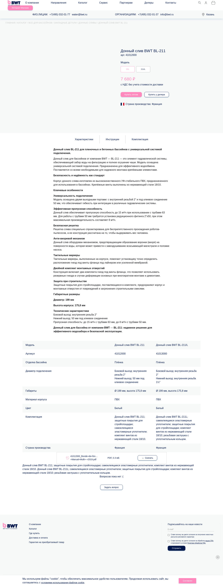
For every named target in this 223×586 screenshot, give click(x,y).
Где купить (34, 529)
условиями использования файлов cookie (65, 582)
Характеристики (84, 135)
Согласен (187, 581)
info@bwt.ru (167, 11)
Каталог (70, 3)
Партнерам (99, 3)
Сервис (84, 3)
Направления (53, 3)
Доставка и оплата (38, 534)
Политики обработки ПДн (196, 539)
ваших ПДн (210, 537)
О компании (34, 3)
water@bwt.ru (79, 11)
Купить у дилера (156, 91)
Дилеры (114, 3)
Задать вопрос (111, 483)
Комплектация (140, 135)
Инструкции (112, 135)
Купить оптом (131, 91)
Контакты (129, 3)
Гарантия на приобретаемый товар (46, 538)
